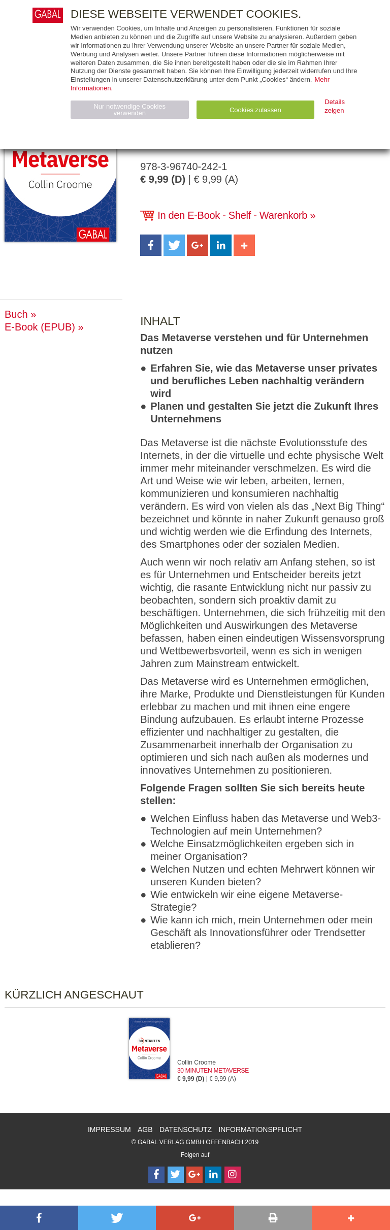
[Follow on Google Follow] (194, 1175)
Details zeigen (334, 106)
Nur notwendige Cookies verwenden (129, 110)
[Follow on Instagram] (232, 1175)
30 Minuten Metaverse (213, 1070)
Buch (16, 314)
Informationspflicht (260, 1129)
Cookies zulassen (255, 110)
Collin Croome (196, 1062)
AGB (145, 1129)
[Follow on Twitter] (176, 1175)
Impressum (109, 1129)
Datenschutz (185, 1129)
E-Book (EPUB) (40, 327)
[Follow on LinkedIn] (213, 1175)
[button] (150, 245)
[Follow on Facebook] (156, 1175)
